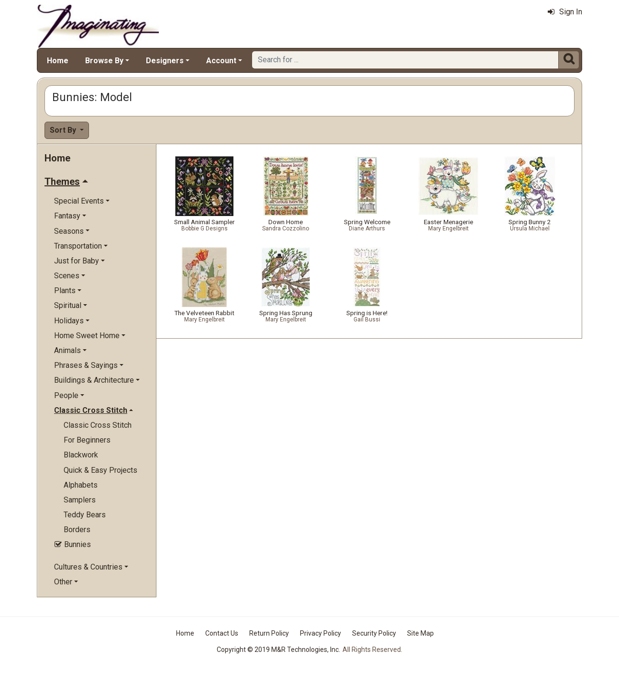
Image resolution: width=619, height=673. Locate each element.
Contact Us (221, 633)
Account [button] (221, 60)
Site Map (420, 633)
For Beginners (87, 440)
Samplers (80, 499)
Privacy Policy (320, 633)
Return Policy (269, 633)
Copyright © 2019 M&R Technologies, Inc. (278, 649)
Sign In (565, 11)
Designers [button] (165, 60)
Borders (77, 529)
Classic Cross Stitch (98, 425)
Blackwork (81, 454)
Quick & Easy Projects (100, 470)
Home (57, 60)
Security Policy (374, 633)
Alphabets (81, 485)
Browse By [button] (104, 60)
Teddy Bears (85, 514)
